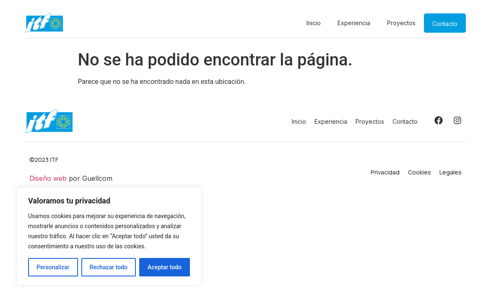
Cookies (419, 172)
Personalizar (52, 267)
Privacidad (385, 172)
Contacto (444, 23)
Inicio (314, 22)
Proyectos (401, 22)
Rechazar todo (108, 267)
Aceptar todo (165, 267)
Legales (450, 172)
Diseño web (48, 178)
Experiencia (354, 22)
